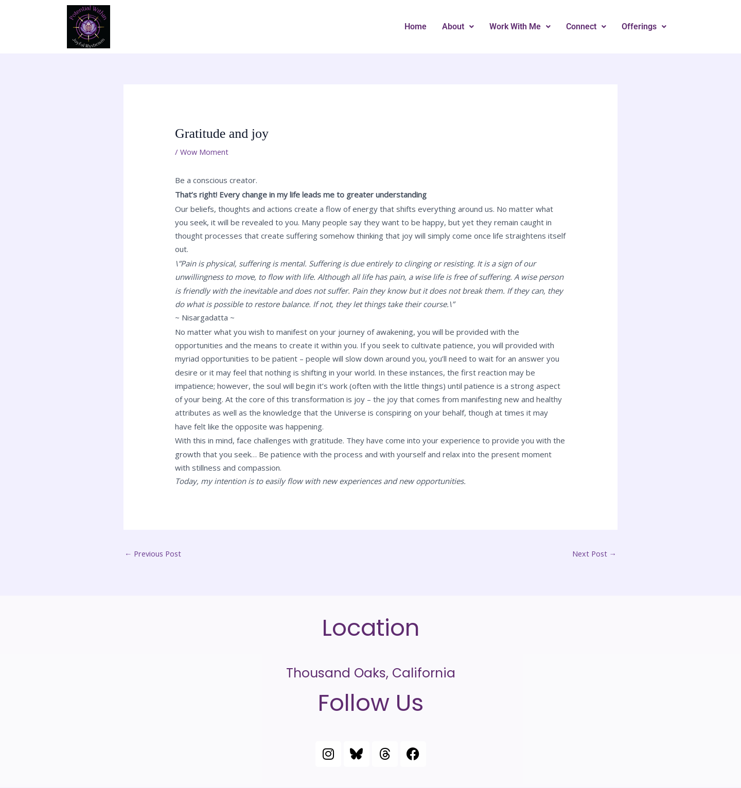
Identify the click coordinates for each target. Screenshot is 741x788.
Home (415, 26)
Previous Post (155, 554)
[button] (458, 27)
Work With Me (520, 26)
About (458, 26)
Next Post (593, 554)
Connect (586, 26)
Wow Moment (205, 152)
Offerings (644, 26)
